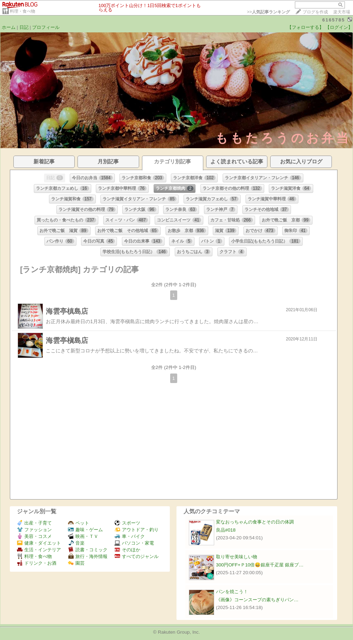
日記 (24, 27)
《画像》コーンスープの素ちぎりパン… (257, 599)
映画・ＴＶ (83, 536)
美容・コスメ (34, 536)
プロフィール (46, 27)
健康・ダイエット (39, 543)
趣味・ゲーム (85, 529)
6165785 (333, 20)
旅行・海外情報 (87, 556)
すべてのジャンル (136, 556)
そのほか (127, 549)
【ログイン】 (339, 27)
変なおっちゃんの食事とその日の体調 (255, 522)
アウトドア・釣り (136, 529)
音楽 (76, 543)
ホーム (9, 27)
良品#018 (226, 530)
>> (268, 12)
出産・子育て (34, 523)
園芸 (76, 563)
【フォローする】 (305, 27)
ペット (78, 523)
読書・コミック (87, 549)
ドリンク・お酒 (36, 563)
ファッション (34, 529)
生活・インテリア (39, 549)
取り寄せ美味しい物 (236, 556)
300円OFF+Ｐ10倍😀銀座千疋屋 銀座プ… (260, 564)
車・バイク (129, 536)
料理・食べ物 (22, 11)
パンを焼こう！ (232, 591)
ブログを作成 (315, 12)
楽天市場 (341, 12)
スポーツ (127, 523)
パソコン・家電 (134, 543)
